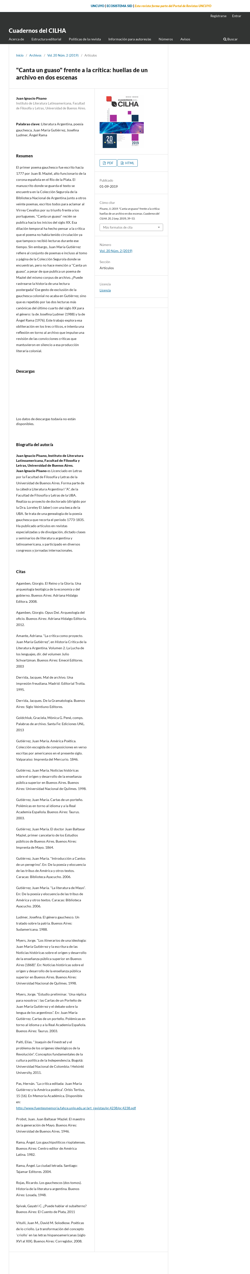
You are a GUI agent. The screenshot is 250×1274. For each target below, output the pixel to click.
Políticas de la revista (85, 39)
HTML (129, 163)
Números (166, 39)
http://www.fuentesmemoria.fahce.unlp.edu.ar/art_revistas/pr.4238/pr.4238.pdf (76, 1108)
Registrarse (218, 16)
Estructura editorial (46, 39)
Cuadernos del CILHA (37, 30)
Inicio (19, 55)
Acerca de (16, 39)
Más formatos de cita (118, 227)
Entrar (236, 16)
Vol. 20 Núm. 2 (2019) (63, 55)
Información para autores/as (129, 39)
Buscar (230, 39)
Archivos (35, 55)
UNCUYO (97, 6)
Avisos (185, 39)
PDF (109, 163)
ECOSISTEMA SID (119, 6)
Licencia (105, 290)
